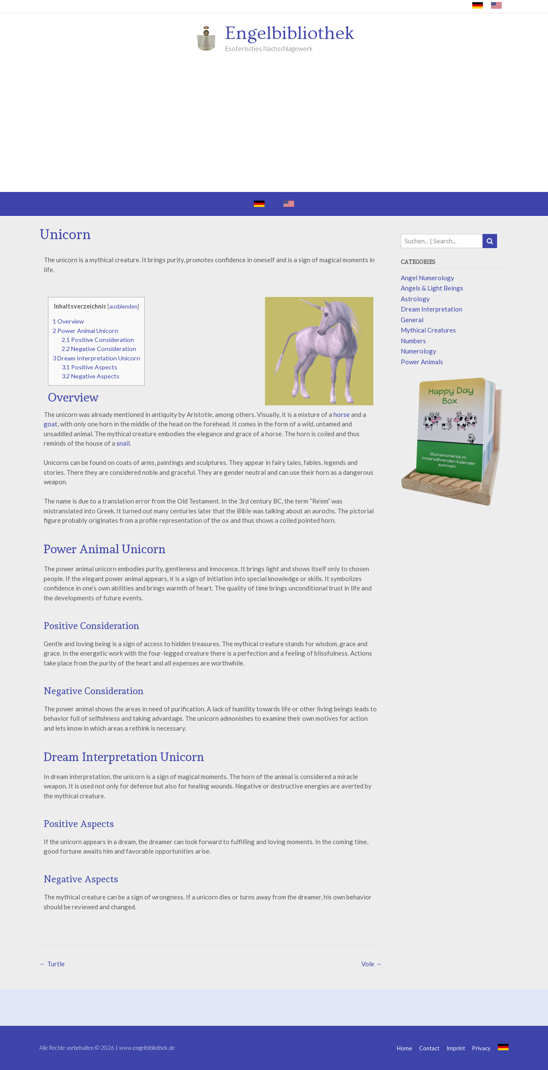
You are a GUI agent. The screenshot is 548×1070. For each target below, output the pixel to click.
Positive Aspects (89, 367)
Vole (371, 964)
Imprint (456, 1048)
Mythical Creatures (428, 330)
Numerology (418, 351)
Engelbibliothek (289, 33)
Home (404, 1048)
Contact (429, 1048)
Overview (68, 321)
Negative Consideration (99, 348)
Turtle (52, 964)
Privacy (481, 1048)
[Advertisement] (274, 128)
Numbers (413, 341)
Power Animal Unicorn (85, 330)
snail (123, 443)
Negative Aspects (90, 376)
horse (342, 414)
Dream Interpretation (431, 309)
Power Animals (422, 362)
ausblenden (123, 306)
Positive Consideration (98, 339)
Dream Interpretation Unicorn (96, 358)
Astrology (415, 299)
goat (50, 424)
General (412, 320)
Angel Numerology (427, 278)
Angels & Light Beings (432, 288)
